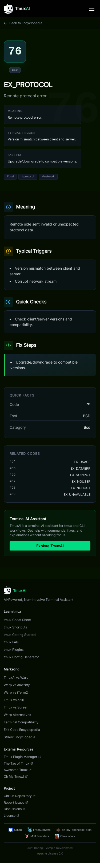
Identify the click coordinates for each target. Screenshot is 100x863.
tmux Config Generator (21, 657)
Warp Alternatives (17, 715)
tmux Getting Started (20, 635)
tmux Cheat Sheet (17, 620)
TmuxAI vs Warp (16, 677)
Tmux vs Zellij (14, 700)
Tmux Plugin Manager (22, 757)
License (11, 816)
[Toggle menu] (91, 9)
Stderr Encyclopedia (19, 737)
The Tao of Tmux (18, 763)
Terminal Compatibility (21, 722)
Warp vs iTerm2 (16, 692)
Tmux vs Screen (16, 707)
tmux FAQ (11, 642)
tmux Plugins (13, 650)
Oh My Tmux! (16, 776)
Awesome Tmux (17, 770)
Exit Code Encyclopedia (22, 730)
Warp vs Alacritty (17, 685)
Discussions (14, 809)
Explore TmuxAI (50, 546)
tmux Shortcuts (15, 627)
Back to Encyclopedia (23, 23)
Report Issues (16, 802)
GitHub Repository (19, 796)
